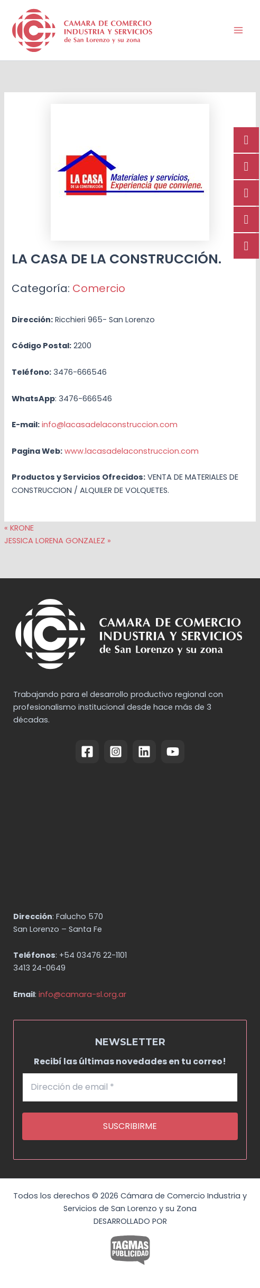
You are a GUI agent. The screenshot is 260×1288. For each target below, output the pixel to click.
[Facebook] (87, 751)
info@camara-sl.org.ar (82, 994)
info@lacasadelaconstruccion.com (110, 424)
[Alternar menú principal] (238, 30)
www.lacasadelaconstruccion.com (131, 451)
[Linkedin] (144, 751)
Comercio (98, 288)
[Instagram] (115, 751)
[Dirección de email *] (130, 1087)
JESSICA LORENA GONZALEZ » (57, 540)
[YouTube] (172, 751)
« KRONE (19, 528)
